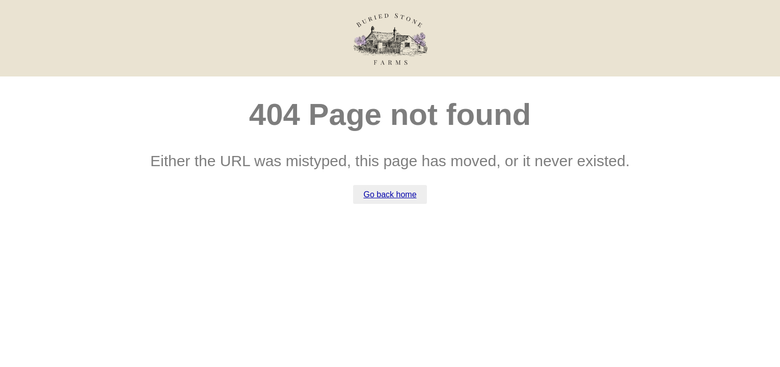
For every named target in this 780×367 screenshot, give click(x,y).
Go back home (389, 194)
